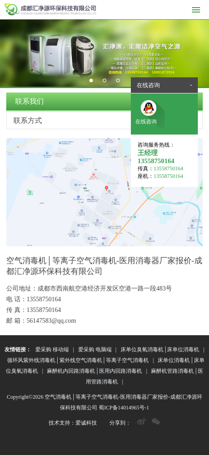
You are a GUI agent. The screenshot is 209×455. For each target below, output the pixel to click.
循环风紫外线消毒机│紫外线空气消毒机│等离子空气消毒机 (78, 360)
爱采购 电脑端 (95, 349)
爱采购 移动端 (52, 349)
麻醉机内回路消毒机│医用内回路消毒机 (94, 371)
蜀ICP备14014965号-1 (124, 407)
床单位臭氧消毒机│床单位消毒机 (160, 349)
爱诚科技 (86, 423)
